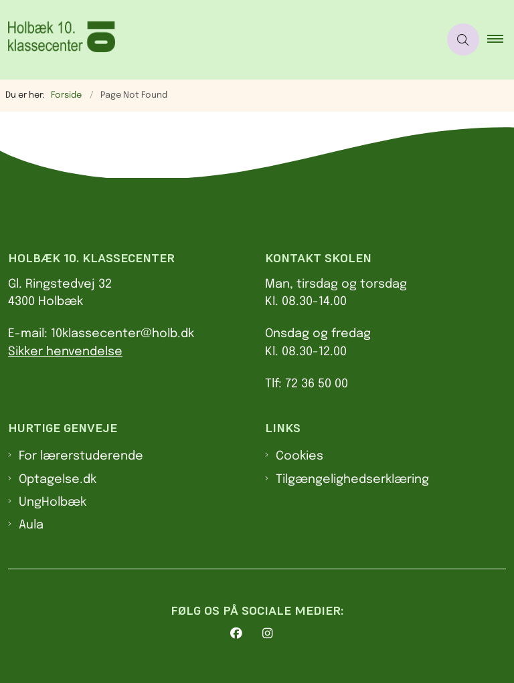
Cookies (299, 456)
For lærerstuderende (81, 456)
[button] (500, 39)
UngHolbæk (52, 502)
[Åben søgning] (463, 39)
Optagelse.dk (57, 480)
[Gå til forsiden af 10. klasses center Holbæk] (214, 39)
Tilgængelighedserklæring (352, 480)
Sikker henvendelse (65, 352)
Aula (31, 525)
